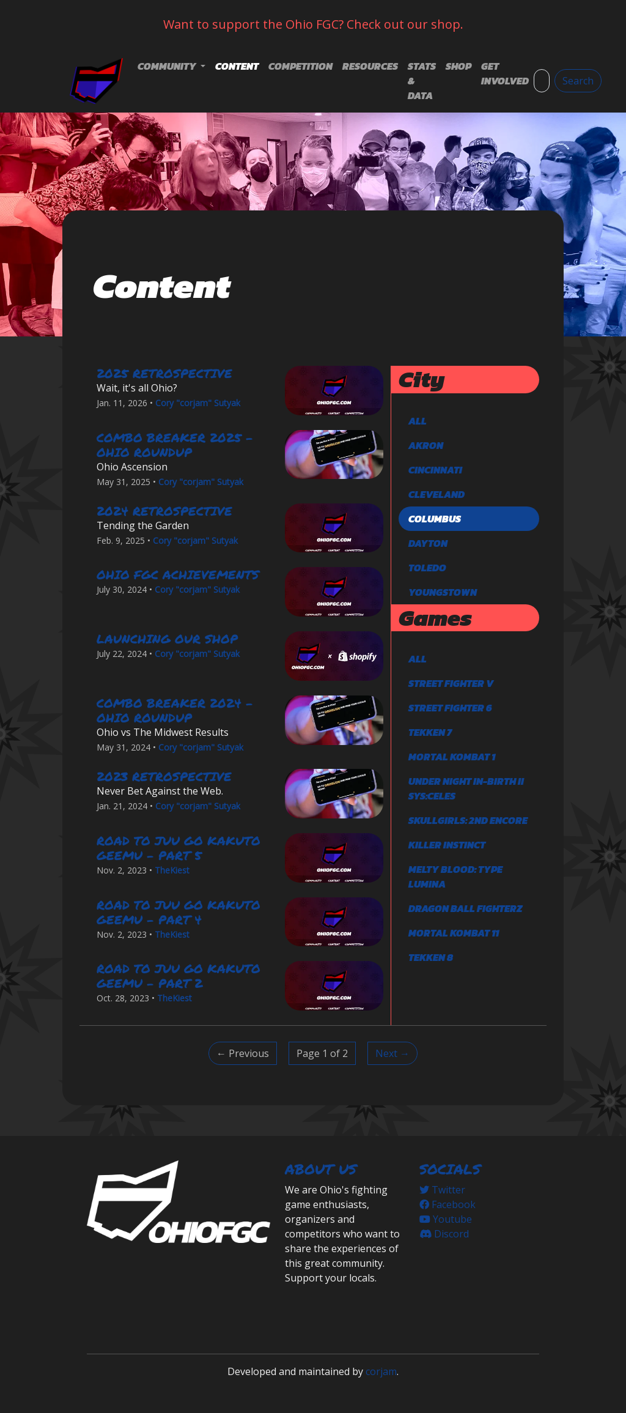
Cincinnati (435, 469)
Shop (458, 66)
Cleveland (436, 494)
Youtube (445, 1219)
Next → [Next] (392, 1053)
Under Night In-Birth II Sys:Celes (466, 788)
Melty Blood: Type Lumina (455, 876)
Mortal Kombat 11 (453, 932)
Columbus (434, 518)
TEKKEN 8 (430, 957)
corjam (381, 1371)
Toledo (427, 567)
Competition (300, 66)
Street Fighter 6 (450, 707)
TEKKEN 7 (430, 732)
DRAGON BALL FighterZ (465, 908)
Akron (425, 445)
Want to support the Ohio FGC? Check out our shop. (313, 24)
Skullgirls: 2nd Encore (468, 820)
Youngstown (442, 592)
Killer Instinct (446, 844)
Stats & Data (422, 81)
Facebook (447, 1204)
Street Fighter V (450, 683)
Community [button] (168, 66)
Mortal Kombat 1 (451, 756)
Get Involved (505, 73)
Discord (444, 1234)
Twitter (442, 1189)
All (417, 421)
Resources (370, 66)
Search (578, 80)
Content (237, 66)
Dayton (427, 543)
